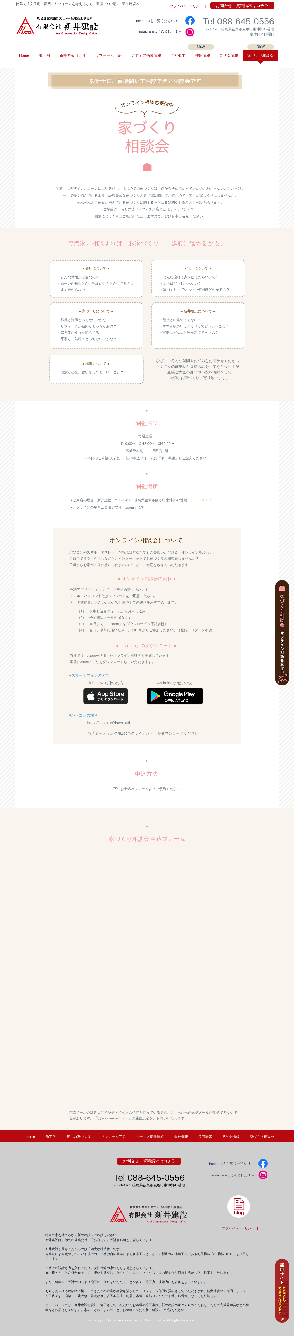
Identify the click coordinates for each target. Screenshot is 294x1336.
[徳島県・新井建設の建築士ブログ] (238, 1206)
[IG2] (190, 32)
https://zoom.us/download (108, 723)
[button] (229, 57)
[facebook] (190, 21)
